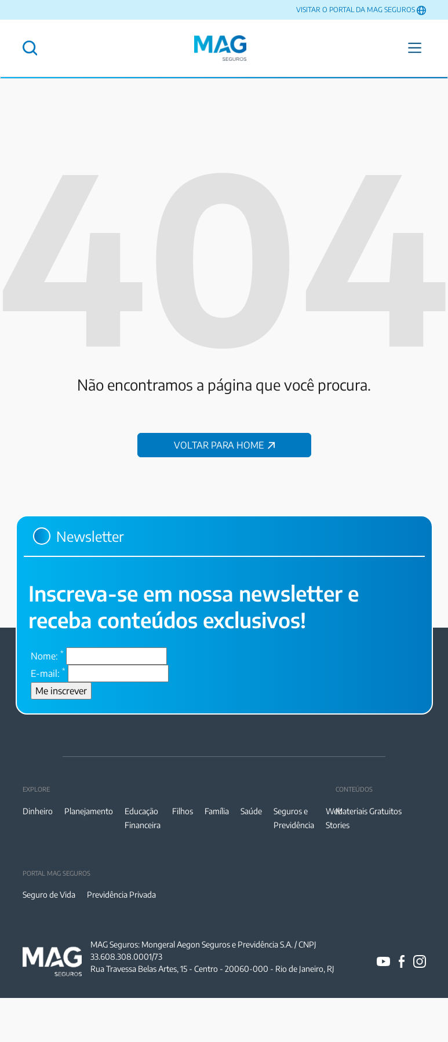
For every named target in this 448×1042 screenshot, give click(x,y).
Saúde (251, 811)
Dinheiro (38, 811)
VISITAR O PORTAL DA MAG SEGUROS (355, 9)
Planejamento (88, 811)
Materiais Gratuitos (369, 811)
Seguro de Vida (49, 894)
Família (217, 811)
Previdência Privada (121, 894)
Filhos (182, 811)
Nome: (47, 655)
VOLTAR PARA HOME (224, 445)
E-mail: (48, 672)
